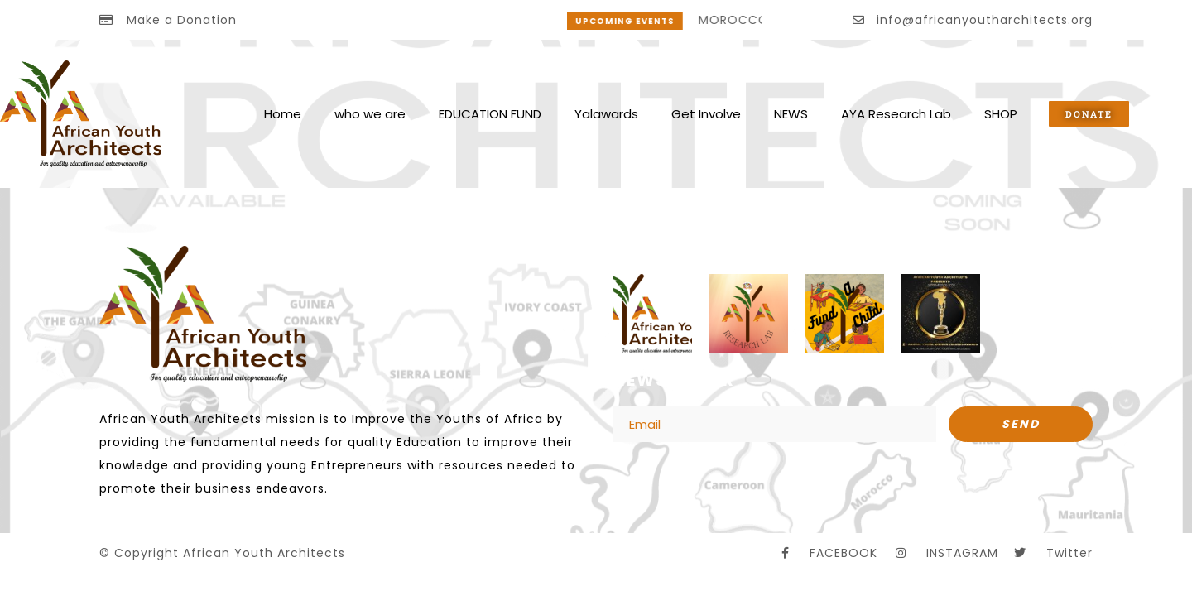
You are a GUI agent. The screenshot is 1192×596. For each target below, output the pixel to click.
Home (282, 114)
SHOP (1000, 114)
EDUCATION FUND (490, 114)
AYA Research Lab (896, 114)
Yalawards (606, 114)
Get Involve (706, 114)
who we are (370, 114)
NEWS (791, 114)
